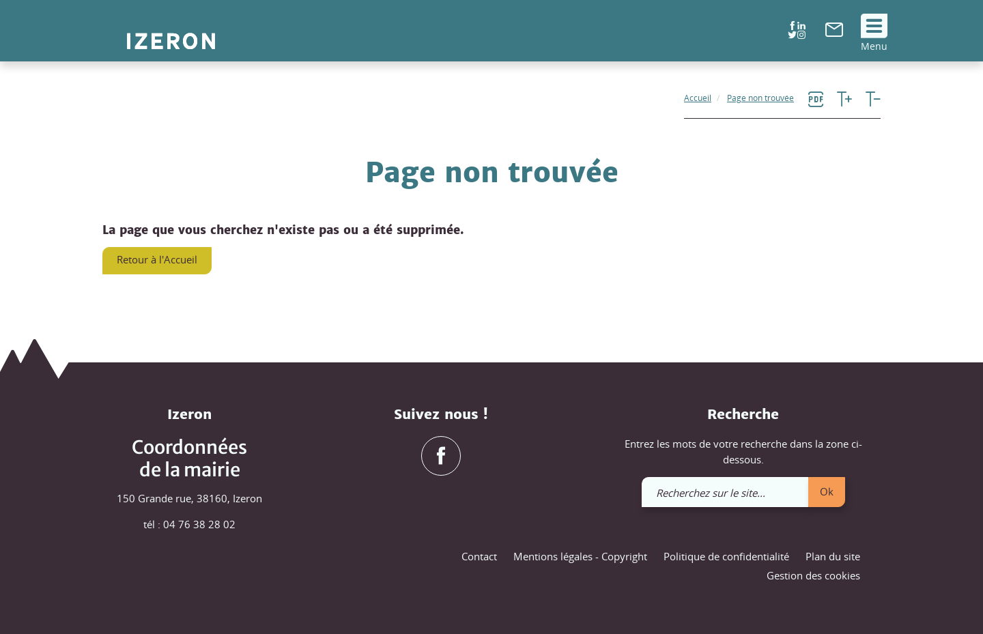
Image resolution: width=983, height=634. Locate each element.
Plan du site (833, 556)
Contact (479, 556)
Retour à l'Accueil (157, 259)
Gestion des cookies (813, 575)
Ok (827, 491)
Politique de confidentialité (726, 556)
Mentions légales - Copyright (580, 556)
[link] (834, 33)
